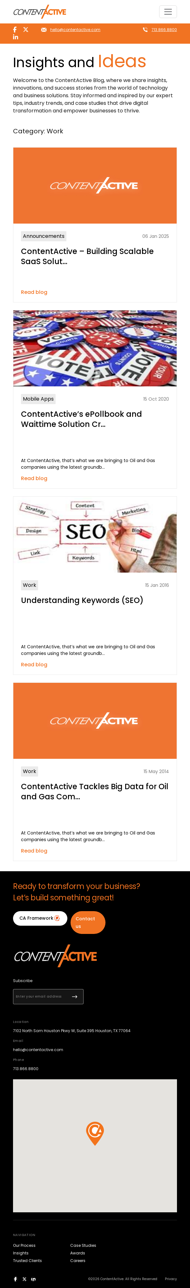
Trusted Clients (27, 1260)
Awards (77, 1253)
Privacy (171, 1279)
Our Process (24, 1245)
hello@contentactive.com (75, 29)
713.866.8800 (164, 29)
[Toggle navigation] (168, 11)
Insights (21, 1253)
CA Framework (40, 918)
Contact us (85, 923)
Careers (77, 1260)
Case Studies (83, 1245)
